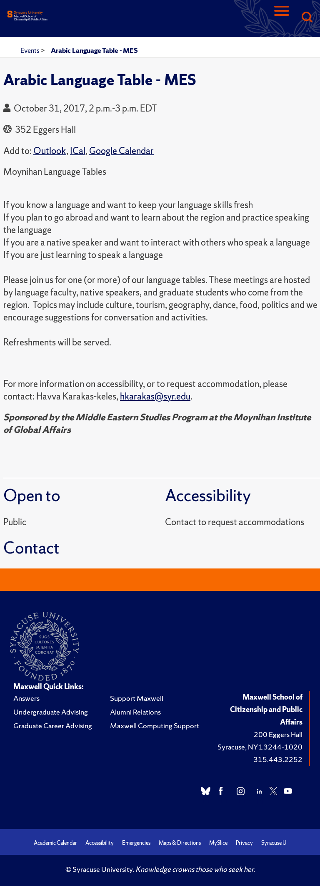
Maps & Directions (180, 842)
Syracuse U (273, 842)
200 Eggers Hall (278, 734)
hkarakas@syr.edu (155, 396)
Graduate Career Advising (52, 725)
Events (30, 50)
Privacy (244, 842)
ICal (77, 151)
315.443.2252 (277, 759)
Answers (26, 698)
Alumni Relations (135, 712)
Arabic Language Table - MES (94, 50)
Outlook (49, 151)
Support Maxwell (136, 698)
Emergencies (136, 842)
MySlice (218, 842)
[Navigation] (281, 17)
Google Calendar (121, 151)
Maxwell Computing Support (154, 725)
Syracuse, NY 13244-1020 (260, 747)
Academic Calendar (55, 842)
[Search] (306, 17)
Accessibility (99, 842)
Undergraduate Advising (50, 712)
